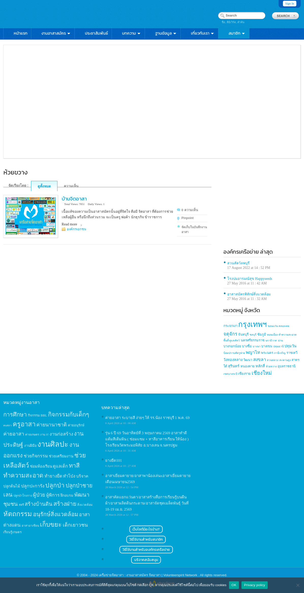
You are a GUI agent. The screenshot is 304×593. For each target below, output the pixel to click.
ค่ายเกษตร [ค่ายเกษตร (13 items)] (32, 434)
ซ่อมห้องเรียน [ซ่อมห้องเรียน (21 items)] (41, 466)
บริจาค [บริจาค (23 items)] (82, 476)
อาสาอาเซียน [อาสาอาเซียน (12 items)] (30, 525)
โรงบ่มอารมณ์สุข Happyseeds (249, 279)
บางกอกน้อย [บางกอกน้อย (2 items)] (232, 346)
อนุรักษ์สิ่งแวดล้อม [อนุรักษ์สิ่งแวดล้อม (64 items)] (55, 514)
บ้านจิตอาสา (74, 199)
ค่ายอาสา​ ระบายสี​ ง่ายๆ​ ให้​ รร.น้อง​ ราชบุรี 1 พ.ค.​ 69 (147, 418)
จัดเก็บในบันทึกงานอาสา (194, 229)
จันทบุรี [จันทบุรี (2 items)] (243, 334)
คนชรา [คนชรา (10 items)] (7, 425)
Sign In (289, 3)
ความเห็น (71, 186)
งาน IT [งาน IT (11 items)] (44, 434)
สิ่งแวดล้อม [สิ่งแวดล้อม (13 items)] (85, 505)
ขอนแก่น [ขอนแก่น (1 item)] (273, 326)
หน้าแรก (20, 33)
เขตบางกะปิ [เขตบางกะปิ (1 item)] (230, 373)
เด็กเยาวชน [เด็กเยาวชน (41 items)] (75, 525)
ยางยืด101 (113, 460)
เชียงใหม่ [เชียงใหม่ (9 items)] (262, 373)
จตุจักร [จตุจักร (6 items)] (230, 334)
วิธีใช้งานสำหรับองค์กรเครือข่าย (146, 549)
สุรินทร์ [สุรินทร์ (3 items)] (233, 366)
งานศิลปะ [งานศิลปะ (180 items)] (52, 444)
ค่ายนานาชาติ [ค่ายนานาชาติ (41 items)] (51, 424)
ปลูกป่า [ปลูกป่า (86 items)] (55, 485)
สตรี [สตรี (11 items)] (21, 504)
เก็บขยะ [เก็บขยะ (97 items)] (51, 524)
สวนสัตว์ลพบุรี (238, 263)
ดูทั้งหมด (44, 186)
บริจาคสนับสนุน (146, 559)
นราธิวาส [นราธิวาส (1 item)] (271, 340)
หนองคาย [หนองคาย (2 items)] (247, 366)
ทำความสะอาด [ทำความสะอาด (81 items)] (23, 475)
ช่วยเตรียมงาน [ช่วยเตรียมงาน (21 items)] (61, 456)
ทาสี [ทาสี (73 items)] (74, 465)
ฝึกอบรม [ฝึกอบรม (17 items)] (66, 495)
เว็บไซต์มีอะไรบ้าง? (146, 529)
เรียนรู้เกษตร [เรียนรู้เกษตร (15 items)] (12, 532)
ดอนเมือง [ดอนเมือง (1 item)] (272, 334)
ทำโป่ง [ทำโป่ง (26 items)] (69, 476)
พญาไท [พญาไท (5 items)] (253, 352)
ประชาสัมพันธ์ (96, 33)
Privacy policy (254, 585)
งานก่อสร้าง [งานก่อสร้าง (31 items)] (61, 434)
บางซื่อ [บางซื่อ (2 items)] (247, 346)
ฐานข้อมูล (166, 33)
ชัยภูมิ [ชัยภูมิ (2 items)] (261, 334)
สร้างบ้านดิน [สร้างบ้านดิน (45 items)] (38, 504)
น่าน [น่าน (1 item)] (280, 340)
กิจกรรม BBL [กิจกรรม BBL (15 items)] (37, 415)
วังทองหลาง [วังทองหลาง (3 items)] (232, 360)
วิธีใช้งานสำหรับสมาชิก (146, 539)
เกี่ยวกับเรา (203, 33)
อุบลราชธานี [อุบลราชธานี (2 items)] (287, 366)
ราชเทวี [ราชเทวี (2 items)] (291, 353)
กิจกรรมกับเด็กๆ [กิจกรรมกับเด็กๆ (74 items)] (68, 414)
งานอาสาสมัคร (56, 33)
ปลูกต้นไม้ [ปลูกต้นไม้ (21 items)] (11, 486)
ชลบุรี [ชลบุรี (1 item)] (253, 334)
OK (234, 585)
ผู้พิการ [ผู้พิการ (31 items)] (53, 495)
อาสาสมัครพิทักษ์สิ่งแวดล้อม (249, 294)
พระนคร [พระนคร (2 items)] (267, 353)
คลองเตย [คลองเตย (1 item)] (284, 326)
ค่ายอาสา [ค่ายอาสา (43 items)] (13, 434)
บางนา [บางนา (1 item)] (257, 346)
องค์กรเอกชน (76, 229)
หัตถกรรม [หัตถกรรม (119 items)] (17, 514)
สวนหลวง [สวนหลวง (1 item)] (272, 360)
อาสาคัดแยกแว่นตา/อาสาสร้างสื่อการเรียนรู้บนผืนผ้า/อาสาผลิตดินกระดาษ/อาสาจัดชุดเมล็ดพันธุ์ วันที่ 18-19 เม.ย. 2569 (147, 503)
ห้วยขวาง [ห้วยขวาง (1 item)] (271, 366)
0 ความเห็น (189, 210)
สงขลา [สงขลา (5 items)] (259, 359)
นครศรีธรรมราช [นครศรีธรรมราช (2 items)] (253, 340)
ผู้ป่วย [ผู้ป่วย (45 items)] (39, 495)
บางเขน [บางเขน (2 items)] (266, 346)
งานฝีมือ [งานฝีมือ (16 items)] (30, 445)
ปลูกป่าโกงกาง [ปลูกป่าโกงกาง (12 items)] (22, 495)
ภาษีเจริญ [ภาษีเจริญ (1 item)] (279, 353)
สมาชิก (237, 33)
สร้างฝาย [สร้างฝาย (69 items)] (65, 503)
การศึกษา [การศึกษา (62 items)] (15, 414)
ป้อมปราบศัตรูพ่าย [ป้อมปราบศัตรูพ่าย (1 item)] (234, 353)
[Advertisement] (262, 209)
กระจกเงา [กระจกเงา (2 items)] (230, 326)
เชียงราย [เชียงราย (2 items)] (244, 373)
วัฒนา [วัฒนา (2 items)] (247, 360)
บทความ (131, 33)
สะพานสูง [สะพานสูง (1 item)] (285, 360)
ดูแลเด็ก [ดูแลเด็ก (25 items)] (60, 466)
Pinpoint (187, 218)
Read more (69, 224)
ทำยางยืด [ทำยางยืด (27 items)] (53, 476)
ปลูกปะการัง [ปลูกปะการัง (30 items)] (32, 485)
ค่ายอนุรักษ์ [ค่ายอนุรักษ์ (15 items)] (76, 425)
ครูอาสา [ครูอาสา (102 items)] (24, 424)
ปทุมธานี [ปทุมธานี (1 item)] (278, 346)
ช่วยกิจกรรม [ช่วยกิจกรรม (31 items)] (36, 455)
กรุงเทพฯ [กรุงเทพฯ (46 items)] (252, 324)
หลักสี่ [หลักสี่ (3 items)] (260, 366)
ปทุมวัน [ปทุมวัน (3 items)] (290, 346)
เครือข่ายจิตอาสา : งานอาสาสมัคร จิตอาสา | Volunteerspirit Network (148, 575)
